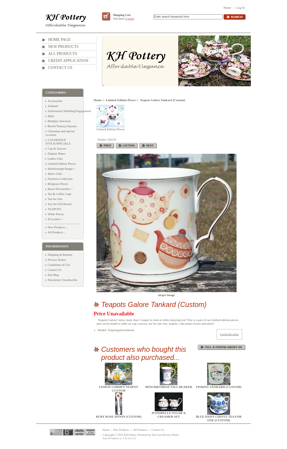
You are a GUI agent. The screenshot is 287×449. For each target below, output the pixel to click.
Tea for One (55, 199)
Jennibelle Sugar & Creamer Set (168, 414)
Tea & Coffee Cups (59, 194)
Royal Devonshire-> (60, 188)
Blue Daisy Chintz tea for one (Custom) (219, 418)
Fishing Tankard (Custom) (218, 386)
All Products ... (57, 232)
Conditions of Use (59, 264)
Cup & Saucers (57, 148)
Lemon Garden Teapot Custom (118, 388)
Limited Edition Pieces (121, 100)
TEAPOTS (54, 209)
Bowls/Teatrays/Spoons (62, 126)
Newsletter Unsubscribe (62, 280)
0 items (129, 18)
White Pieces (56, 214)
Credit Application (68, 61)
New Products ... (58, 227)
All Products (62, 54)
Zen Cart (157, 434)
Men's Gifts (55, 173)
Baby (51, 116)
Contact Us (60, 68)
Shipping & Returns (60, 254)
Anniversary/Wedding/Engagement (69, 111)
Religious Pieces (58, 183)
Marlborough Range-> (61, 168)
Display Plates (56, 153)
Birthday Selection (59, 121)
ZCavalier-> (55, 219)
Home (227, 7)
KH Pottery (130, 434)
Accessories (55, 101)
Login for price (229, 334)
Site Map (53, 274)
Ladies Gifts (55, 158)
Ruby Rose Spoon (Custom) (118, 416)
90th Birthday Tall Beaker (168, 386)
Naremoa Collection (60, 178)
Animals (53, 106)
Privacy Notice (57, 259)
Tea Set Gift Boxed (59, 204)
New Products (63, 47)
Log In (240, 7)
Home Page (59, 40)
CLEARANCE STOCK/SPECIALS (58, 141)
